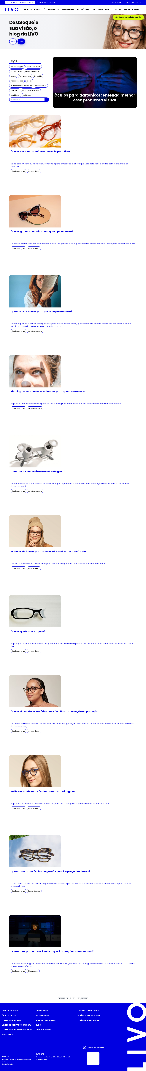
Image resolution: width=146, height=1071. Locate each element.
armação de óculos (30, 90)
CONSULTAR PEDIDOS (133, 2)
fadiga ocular (25, 76)
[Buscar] (47, 99)
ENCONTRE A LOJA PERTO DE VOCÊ (20, 2)
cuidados (27, 95)
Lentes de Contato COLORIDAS (17, 1030)
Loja (13, 41)
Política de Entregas (88, 1020)
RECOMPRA (116, 2)
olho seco (15, 90)
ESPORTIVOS (68, 9)
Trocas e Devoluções (88, 1011)
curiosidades (40, 85)
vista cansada (17, 81)
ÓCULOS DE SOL (51, 9)
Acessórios (7, 1034)
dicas (29, 81)
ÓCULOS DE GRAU (32, 9)
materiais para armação (21, 85)
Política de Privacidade (89, 1015)
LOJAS (118, 9)
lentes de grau (34, 891)
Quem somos (42, 1011)
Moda (13, 76)
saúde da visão (33, 66)
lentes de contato (32, 71)
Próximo (84, 999)
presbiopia (15, 95)
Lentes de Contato (11, 1020)
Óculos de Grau (10, 1011)
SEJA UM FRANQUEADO (48, 2)
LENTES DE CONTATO (102, 9)
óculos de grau (17, 66)
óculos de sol (16, 71)
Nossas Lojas (42, 1015)
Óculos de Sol (9, 1015)
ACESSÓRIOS (83, 9)
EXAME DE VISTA (131, 9)
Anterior (62, 999)
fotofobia (38, 76)
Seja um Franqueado (46, 1020)
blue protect (33, 971)
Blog (38, 1025)
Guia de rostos (43, 1030)
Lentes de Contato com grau (16, 1025)
